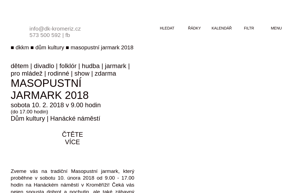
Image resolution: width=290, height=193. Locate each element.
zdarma (105, 73)
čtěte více (72, 138)
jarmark (115, 65)
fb (67, 35)
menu (276, 28)
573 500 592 (45, 35)
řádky (194, 28)
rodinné (58, 73)
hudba (91, 65)
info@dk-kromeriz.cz (55, 28)
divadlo (44, 65)
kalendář (222, 28)
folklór (68, 65)
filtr (249, 28)
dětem (20, 65)
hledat (167, 28)
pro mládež (27, 73)
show (81, 73)
